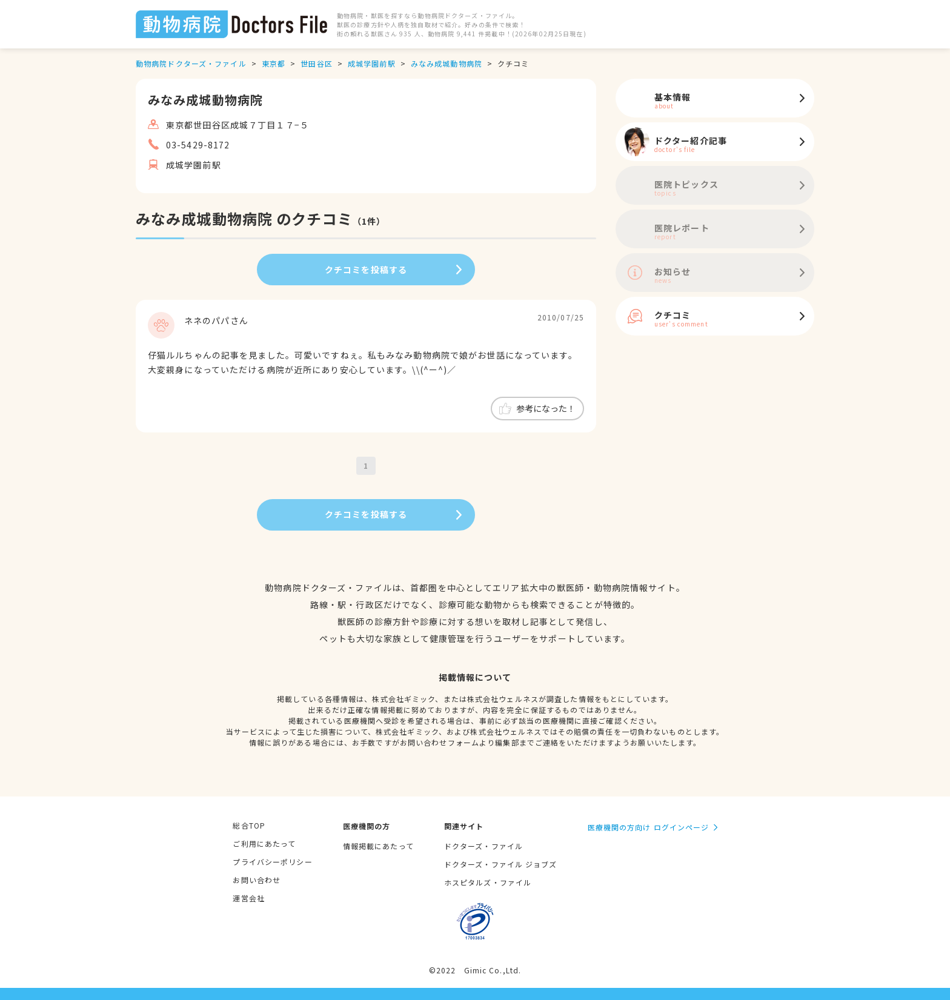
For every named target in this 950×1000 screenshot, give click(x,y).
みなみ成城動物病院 (446, 63)
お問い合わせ (257, 880)
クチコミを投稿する (366, 269)
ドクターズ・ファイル (483, 846)
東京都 (273, 63)
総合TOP (249, 825)
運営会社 (248, 898)
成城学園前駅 (372, 63)
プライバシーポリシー (272, 861)
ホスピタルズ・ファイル (487, 882)
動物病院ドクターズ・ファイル (191, 63)
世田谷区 (316, 63)
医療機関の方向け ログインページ (648, 827)
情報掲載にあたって (378, 846)
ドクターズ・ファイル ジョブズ (500, 864)
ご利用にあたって (264, 843)
